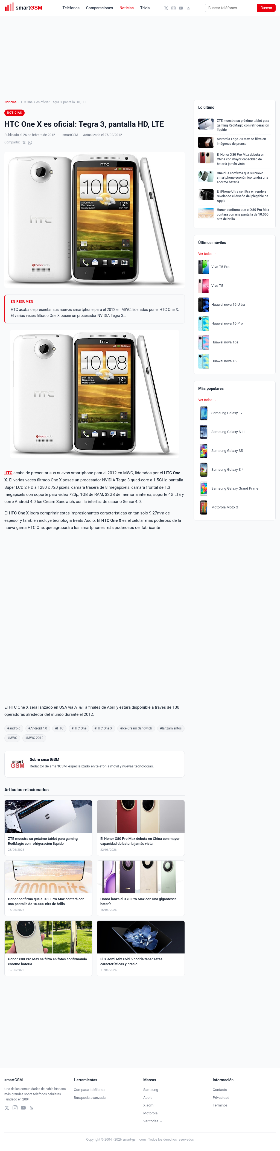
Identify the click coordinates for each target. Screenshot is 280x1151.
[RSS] (188, 8)
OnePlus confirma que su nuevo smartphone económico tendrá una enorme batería (242, 177)
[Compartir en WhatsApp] (30, 143)
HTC (8, 472)
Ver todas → (153, 1121)
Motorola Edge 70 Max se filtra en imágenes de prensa (241, 141)
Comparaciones (99, 8)
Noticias (126, 8)
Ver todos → (207, 254)
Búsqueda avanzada (90, 1098)
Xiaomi (148, 1105)
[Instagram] (173, 8)
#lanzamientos (171, 728)
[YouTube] (181, 8)
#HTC (59, 728)
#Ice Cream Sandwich (136, 728)
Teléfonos (71, 8)
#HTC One (78, 728)
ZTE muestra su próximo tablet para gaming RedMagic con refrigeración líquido (243, 125)
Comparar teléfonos (89, 1090)
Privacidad (221, 1098)
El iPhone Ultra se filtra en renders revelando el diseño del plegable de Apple (242, 196)
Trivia (145, 8)
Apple (147, 1098)
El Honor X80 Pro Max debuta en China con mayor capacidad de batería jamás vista (240, 159)
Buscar (266, 8)
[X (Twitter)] (166, 8)
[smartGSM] (26, 8)
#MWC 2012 (34, 738)
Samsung (150, 1090)
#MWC (12, 738)
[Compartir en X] (24, 143)
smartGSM (70, 135)
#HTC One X (103, 728)
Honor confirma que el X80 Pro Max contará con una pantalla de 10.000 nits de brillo (243, 214)
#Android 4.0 (37, 728)
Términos (220, 1105)
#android (14, 728)
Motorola (150, 1113)
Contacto (220, 1090)
